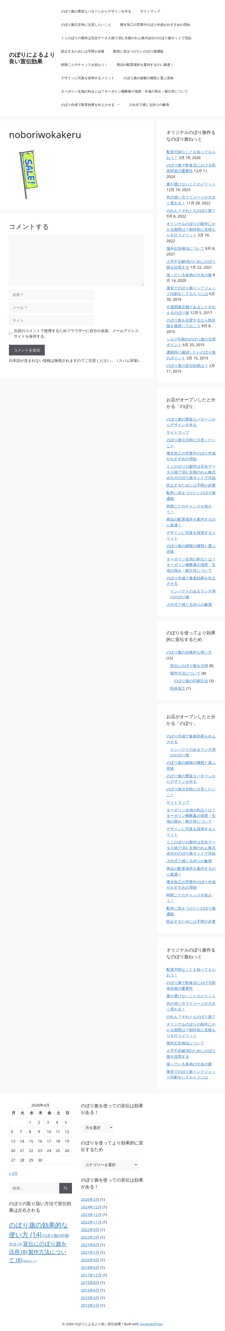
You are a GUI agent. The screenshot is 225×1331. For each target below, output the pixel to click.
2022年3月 (90, 1237)
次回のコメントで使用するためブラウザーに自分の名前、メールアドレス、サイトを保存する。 (78, 333)
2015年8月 (90, 1282)
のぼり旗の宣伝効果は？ (187, 365)
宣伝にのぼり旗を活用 (189, 665)
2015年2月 (90, 1305)
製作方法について (185, 673)
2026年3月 (90, 1199)
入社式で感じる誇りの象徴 (149, 104)
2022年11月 (91, 1222)
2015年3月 (90, 1297)
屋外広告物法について (185, 248)
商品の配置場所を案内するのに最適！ (145, 64)
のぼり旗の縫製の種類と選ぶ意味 (148, 78)
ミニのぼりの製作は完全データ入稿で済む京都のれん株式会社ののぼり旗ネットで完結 (126, 38)
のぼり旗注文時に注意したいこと (86, 24)
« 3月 (13, 1173)
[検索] (65, 1188)
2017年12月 (91, 1275)
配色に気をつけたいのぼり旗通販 (138, 51)
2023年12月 (91, 1214)
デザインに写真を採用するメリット (88, 78)
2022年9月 (90, 1229)
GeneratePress (151, 1324)
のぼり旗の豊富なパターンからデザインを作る (96, 11)
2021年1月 (90, 1252)
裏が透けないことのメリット (191, 184)
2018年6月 (90, 1267)
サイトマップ (150, 11)
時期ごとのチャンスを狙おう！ (84, 64)
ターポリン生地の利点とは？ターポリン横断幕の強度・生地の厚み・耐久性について (124, 91)
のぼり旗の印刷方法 (191, 680)
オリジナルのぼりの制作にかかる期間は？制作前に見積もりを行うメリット (191, 229)
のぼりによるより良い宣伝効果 (32, 58)
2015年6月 (90, 1290)
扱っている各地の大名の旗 (189, 274)
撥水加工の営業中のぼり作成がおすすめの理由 (155, 24)
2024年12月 (91, 1207)
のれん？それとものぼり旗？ (191, 210)
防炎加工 (177, 688)
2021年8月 (90, 1244)
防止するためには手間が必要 (82, 51)
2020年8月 (90, 1259)
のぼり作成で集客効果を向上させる (93, 104)
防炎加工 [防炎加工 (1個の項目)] (29, 1261)
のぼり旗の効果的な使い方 (189, 652)
